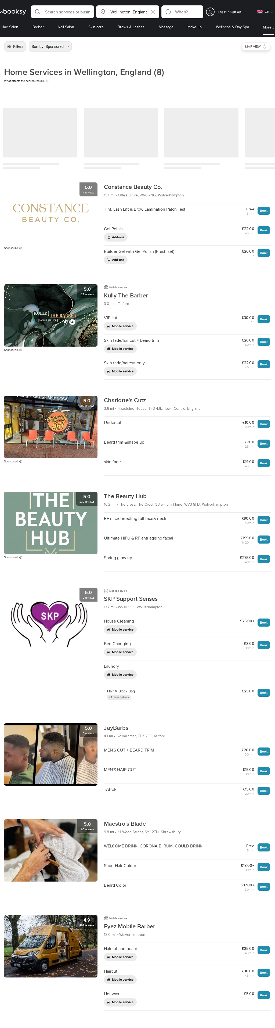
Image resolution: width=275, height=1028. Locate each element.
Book (263, 210)
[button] (62, 11)
